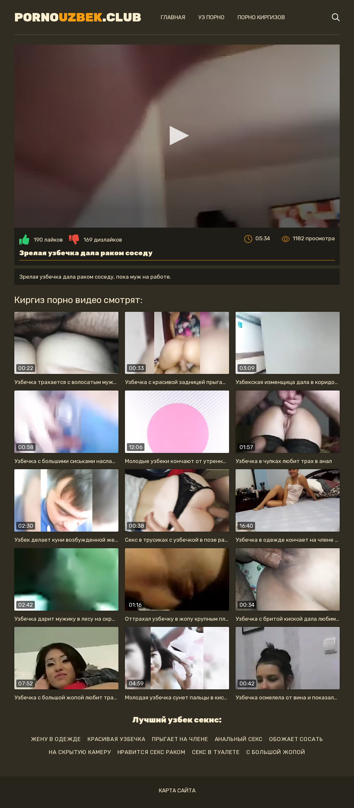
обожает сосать (296, 739)
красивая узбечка (116, 739)
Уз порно (211, 17)
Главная (173, 17)
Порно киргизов (261, 17)
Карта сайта (177, 790)
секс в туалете (216, 752)
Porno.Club (77, 17)
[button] (177, 135)
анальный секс (239, 739)
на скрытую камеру (80, 752)
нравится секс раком (151, 752)
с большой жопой (275, 752)
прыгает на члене (180, 739)
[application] (177, 136)
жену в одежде (56, 739)
